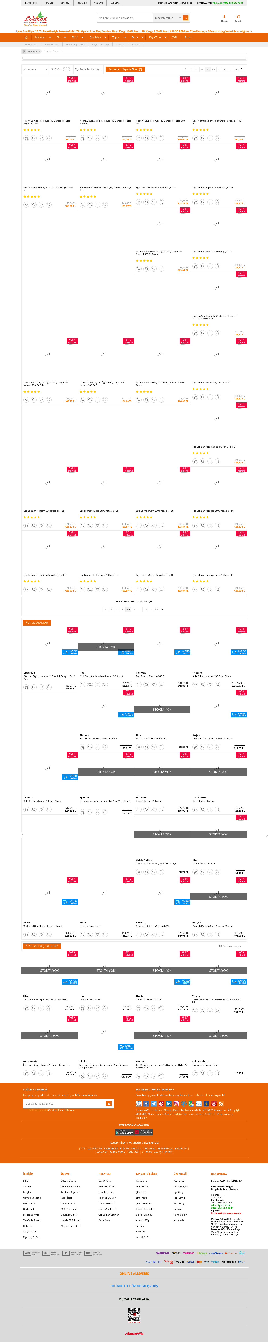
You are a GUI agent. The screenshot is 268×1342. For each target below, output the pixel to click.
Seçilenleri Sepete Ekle (125, 69)
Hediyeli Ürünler (107, 1197)
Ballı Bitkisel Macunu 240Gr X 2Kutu (42, 801)
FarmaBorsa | (118, 1152)
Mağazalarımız (31, 1214)
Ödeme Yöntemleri (71, 1186)
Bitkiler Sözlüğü (144, 1214)
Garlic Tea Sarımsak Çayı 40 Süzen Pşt (156, 863)
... (197, 69)
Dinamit (141, 797)
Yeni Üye (98, 2)
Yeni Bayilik (179, 1197)
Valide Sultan (144, 860)
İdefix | (169, 1152)
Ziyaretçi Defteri (31, 1237)
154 (236, 69)
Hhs (82, 672)
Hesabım (178, 1209)
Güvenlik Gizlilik (69, 1214)
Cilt (58, 37)
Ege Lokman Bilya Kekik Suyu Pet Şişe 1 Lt (45, 575)
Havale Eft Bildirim (70, 1220)
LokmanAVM (134, 1333)
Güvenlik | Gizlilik (75, 44)
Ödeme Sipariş (68, 1180)
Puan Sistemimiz (107, 1203)
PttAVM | (125, 1148)
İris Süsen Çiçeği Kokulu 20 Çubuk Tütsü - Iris (46, 1065)
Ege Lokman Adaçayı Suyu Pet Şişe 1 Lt (43, 511)
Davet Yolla (104, 1220)
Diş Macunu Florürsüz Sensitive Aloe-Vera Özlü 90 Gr (106, 802)
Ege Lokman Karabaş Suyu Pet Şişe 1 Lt (212, 511)
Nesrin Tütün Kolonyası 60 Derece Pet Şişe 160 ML (216, 122)
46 (213, 69)
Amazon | (137, 1148)
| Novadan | (102, 1152)
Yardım (120, 44)
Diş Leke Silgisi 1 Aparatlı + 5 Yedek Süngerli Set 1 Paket (49, 677)
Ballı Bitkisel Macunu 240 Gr (150, 676)
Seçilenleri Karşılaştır (91, 69)
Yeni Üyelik (179, 1180)
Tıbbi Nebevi (142, 1186)
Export (189, 37)
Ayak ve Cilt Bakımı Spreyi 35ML (152, 926)
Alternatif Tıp (142, 1220)
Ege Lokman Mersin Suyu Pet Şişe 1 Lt (212, 251)
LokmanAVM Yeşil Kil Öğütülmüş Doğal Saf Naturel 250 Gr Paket (45, 384)
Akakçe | (159, 1152)
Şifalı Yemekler (144, 1203)
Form (135, 37)
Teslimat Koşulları (70, 1192)
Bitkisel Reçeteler (145, 1209)
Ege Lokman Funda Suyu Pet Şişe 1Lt (99, 511)
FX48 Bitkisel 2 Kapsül (203, 863)
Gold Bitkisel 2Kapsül (203, 801)
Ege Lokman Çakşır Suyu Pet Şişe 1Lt (155, 575)
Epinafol (85, 797)
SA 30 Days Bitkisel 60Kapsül (151, 738)
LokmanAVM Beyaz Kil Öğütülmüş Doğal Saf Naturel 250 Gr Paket (215, 317)
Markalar (40, 37)
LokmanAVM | (96, 1148)
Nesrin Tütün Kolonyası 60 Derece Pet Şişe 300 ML (160, 122)
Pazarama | (182, 1148)
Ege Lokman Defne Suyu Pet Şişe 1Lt (99, 575)
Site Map (140, 1226)
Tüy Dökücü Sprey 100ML (205, 1065)
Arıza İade (179, 1220)
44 (202, 69)
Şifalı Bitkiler (142, 1192)
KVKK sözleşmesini (38, 1110)
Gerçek (196, 922)
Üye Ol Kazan (105, 1180)
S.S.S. (26, 1180)
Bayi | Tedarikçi (100, 44)
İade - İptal (66, 1197)
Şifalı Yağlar (142, 1197)
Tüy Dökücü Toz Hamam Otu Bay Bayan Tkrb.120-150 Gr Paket (162, 1066)
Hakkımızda (31, 44)
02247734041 (205, 2)
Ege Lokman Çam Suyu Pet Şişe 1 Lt (154, 511)
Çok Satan (95, 37)
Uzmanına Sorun (32, 1197)
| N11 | (83, 1148)
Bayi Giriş (82, 2)
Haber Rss (141, 1231)
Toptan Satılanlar (107, 1209)
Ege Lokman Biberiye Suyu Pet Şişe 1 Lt (212, 575)
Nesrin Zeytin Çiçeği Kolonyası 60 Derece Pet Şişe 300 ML (105, 122)
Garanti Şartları (69, 1203)
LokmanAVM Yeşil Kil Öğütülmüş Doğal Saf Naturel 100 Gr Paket (102, 384)
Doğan (196, 735)
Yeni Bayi (65, 2)
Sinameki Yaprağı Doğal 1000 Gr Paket (212, 738)
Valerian (141, 922)
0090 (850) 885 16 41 (222, 1202)
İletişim (135, 44)
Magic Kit (29, 672)
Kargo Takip (31, 2)
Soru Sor (49, 2)
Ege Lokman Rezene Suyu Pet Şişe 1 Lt (156, 187)
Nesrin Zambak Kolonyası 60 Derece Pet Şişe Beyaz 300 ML (46, 122)
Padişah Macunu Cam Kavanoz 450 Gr (212, 926)
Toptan (116, 37)
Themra (141, 672)
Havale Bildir (180, 1214)
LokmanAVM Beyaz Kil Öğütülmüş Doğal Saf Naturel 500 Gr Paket (159, 253)
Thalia (83, 922)
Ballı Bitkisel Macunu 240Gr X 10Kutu (211, 676)
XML (174, 37)
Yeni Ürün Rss (143, 1237)
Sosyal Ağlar (29, 1231)
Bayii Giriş (179, 1203)
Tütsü (75, 37)
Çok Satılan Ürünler (108, 1214)
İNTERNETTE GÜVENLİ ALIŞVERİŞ (134, 1286)
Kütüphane (141, 1180)
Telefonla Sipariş (32, 1220)
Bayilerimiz (29, 1209)
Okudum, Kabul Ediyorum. (49, 1110)
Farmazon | (134, 1152)
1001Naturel (199, 797)
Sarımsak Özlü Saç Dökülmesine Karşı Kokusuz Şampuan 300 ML (103, 1066)
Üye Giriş (114, 2)
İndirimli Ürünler (107, 1186)
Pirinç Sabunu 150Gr (90, 926)
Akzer (26, 922)
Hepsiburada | (166, 1148)
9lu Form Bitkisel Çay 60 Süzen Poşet (42, 926)
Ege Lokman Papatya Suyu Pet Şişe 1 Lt (212, 187)
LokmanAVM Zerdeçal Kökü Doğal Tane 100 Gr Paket (160, 384)
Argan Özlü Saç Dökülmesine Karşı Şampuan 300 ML (217, 1001)
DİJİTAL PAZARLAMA (134, 1299)
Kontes (140, 1061)
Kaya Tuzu (155, 37)
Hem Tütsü (30, 1061)
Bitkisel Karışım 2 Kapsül (148, 801)
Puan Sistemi (52, 44)
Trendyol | (150, 1148)
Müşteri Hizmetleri (70, 1226)
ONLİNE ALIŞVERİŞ (134, 1273)
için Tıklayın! (224, 1189)
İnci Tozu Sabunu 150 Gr (148, 999)
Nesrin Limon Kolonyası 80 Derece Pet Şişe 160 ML (48, 189)
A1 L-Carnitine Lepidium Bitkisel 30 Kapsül (101, 676)
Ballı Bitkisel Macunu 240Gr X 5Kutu (98, 738)
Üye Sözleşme (181, 1186)
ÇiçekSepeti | (112, 1148)
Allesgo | (148, 1152)
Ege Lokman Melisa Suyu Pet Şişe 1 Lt (211, 382)
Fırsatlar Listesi (106, 1192)
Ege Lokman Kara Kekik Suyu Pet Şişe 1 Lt (213, 446)
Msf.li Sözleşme (69, 1209)
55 (224, 69)
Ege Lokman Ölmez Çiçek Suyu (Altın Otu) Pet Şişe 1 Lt (105, 189)
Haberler (28, 1226)
